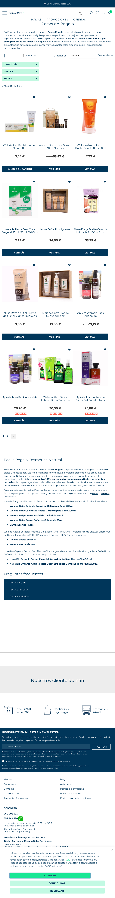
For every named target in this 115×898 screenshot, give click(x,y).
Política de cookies (70, 793)
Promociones (57, 19)
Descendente (105, 55)
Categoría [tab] (11, 64)
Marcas (35, 19)
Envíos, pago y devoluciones (75, 798)
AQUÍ (68, 859)
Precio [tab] (8, 71)
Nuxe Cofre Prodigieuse (55, 229)
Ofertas (79, 19)
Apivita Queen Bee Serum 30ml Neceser (55, 147)
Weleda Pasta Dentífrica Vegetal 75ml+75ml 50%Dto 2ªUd (20, 232)
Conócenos (10, 784)
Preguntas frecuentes (16, 798)
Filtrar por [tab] (29, 55)
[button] (34, 97)
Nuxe (95, 493)
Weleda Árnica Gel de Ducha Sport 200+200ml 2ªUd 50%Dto (90, 148)
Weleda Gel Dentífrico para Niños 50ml (20, 147)
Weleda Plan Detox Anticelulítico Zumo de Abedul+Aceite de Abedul (55, 400)
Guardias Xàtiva (12, 793)
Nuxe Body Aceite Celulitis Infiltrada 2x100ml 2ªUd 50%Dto (90, 232)
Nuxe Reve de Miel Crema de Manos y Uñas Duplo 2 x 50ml (20, 315)
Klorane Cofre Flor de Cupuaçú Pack (55, 314)
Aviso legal (66, 784)
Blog (62, 779)
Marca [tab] (8, 78)
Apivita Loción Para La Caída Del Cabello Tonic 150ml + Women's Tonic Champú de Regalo (91, 402)
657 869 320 (13, 818)
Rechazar (57, 890)
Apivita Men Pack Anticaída (20, 397)
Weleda (105, 493)
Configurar (57, 883)
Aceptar (50, 875)
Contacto (9, 788)
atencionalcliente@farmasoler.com (24, 837)
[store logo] (16, 13)
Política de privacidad (52, 756)
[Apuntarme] (101, 747)
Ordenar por (60, 55)
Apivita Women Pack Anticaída (90, 314)
